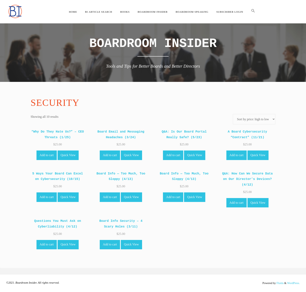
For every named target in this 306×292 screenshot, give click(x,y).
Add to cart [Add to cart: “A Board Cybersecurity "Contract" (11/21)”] (237, 155)
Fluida (279, 283)
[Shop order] (254, 119)
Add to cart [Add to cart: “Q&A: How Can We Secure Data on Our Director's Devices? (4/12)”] (237, 202)
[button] (253, 11)
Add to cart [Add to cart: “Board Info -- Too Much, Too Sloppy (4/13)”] (110, 197)
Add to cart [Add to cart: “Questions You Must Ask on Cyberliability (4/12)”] (47, 244)
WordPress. (293, 283)
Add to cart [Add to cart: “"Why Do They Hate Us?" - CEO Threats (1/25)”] (47, 155)
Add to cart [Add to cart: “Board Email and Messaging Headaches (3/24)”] (110, 155)
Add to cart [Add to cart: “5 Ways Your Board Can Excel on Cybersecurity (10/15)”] (47, 197)
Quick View (68, 155)
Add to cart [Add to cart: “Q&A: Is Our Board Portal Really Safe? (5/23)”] (173, 155)
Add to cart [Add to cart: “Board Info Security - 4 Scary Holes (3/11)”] (110, 244)
